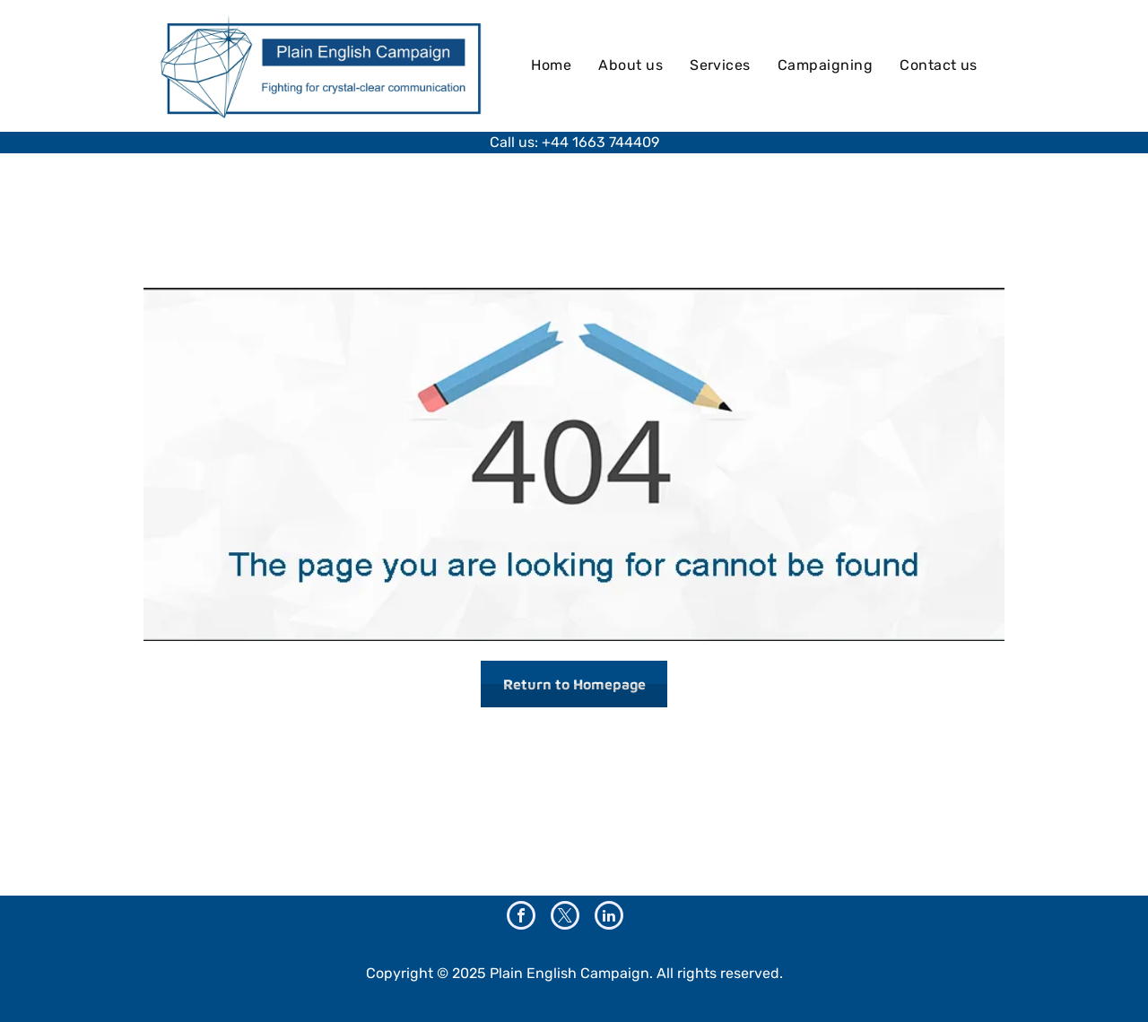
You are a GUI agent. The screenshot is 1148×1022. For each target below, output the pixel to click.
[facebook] (521, 917)
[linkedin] (609, 917)
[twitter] (565, 917)
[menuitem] (551, 65)
